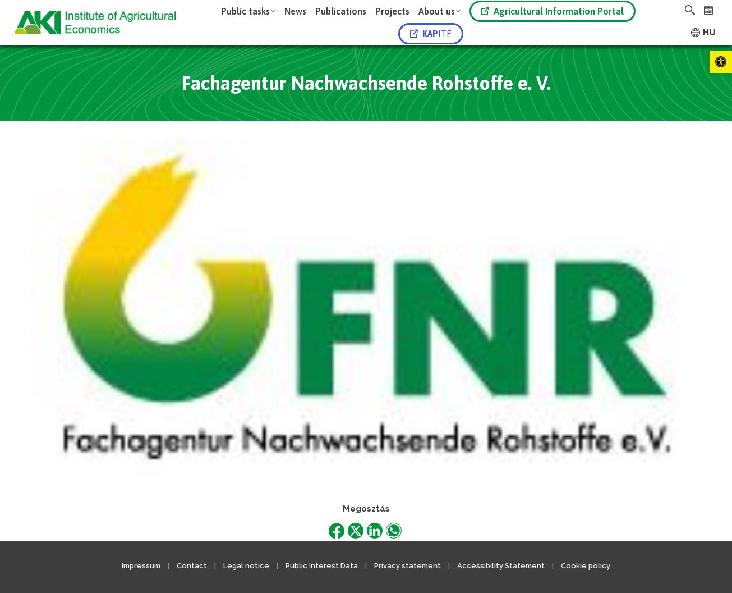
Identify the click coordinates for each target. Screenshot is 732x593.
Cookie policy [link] (585, 566)
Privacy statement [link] (407, 566)
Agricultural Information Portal (552, 11)
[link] (721, 62)
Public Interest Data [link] (322, 566)
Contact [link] (192, 566)
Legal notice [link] (247, 566)
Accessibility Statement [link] (501, 566)
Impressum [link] (141, 566)
